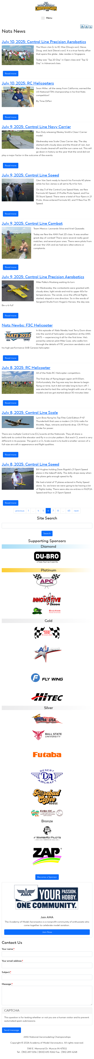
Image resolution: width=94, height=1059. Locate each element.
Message (7, 984)
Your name (8, 949)
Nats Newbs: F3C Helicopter (27, 325)
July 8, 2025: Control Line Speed (30, 464)
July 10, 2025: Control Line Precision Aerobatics (44, 41)
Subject (6, 972)
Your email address (12, 960)
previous (19, 510)
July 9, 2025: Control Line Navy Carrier (36, 126)
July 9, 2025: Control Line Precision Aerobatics (43, 276)
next (76, 510)
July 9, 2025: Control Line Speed (30, 175)
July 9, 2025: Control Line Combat (32, 223)
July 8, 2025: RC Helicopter (26, 367)
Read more (11, 74)
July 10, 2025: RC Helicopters (28, 83)
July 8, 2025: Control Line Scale (30, 412)
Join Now (47, 932)
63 (69, 510)
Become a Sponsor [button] (47, 877)
